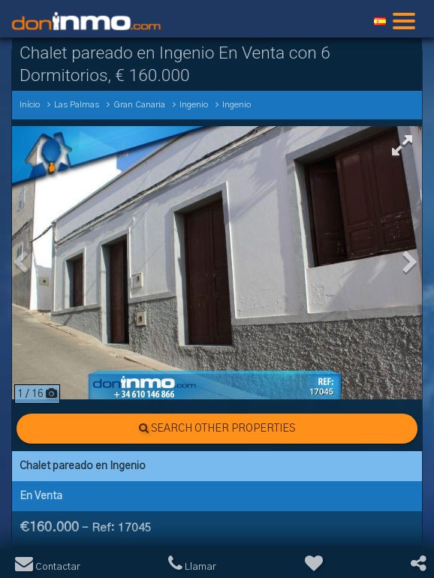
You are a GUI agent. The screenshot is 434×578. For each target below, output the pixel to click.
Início (30, 105)
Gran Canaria (139, 105)
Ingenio (193, 105)
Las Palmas (76, 105)
